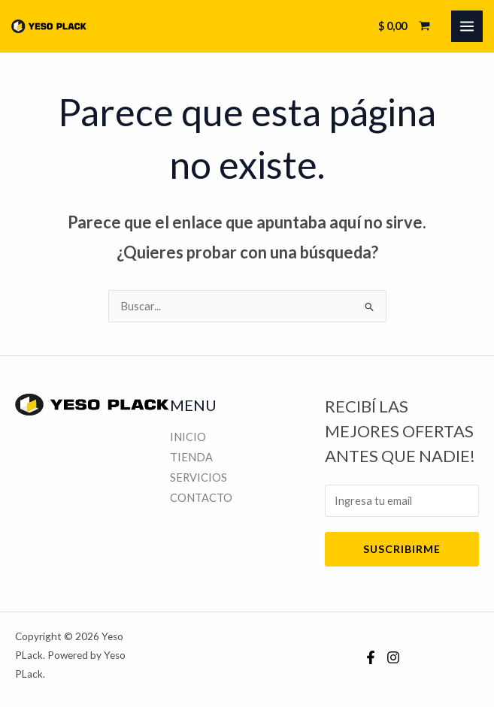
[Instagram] (393, 657)
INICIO (188, 437)
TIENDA (191, 457)
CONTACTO (201, 497)
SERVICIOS (198, 477)
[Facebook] (370, 657)
